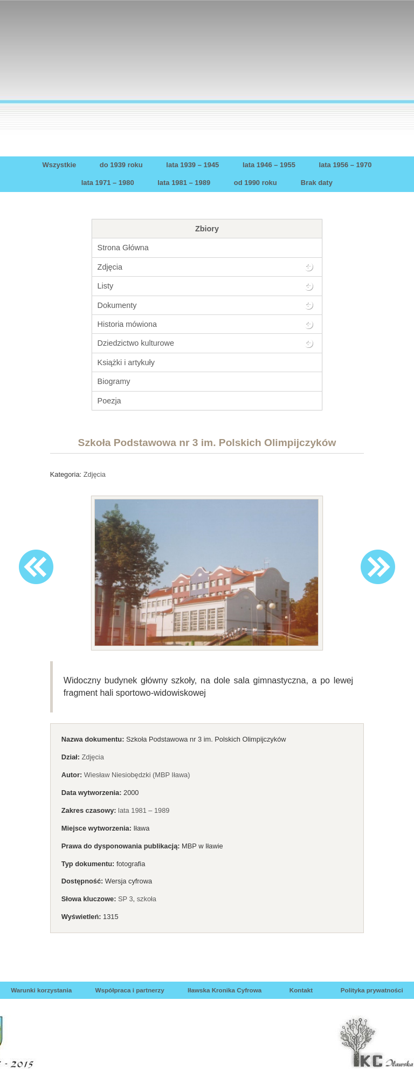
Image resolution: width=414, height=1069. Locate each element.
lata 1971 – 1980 (107, 183)
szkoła (146, 899)
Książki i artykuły (126, 362)
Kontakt (301, 989)
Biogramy (114, 381)
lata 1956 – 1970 (345, 165)
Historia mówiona (127, 324)
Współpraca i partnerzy (129, 989)
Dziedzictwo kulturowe (136, 343)
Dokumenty (117, 305)
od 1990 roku (255, 183)
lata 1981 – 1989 (183, 183)
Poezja (109, 400)
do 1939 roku (121, 165)
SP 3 (125, 899)
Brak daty (317, 183)
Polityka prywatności (372, 989)
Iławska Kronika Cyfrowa (224, 989)
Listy (106, 286)
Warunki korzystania (41, 989)
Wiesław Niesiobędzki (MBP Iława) (137, 775)
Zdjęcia (110, 267)
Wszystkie (60, 165)
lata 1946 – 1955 (269, 165)
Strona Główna (123, 247)
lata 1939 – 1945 (192, 165)
